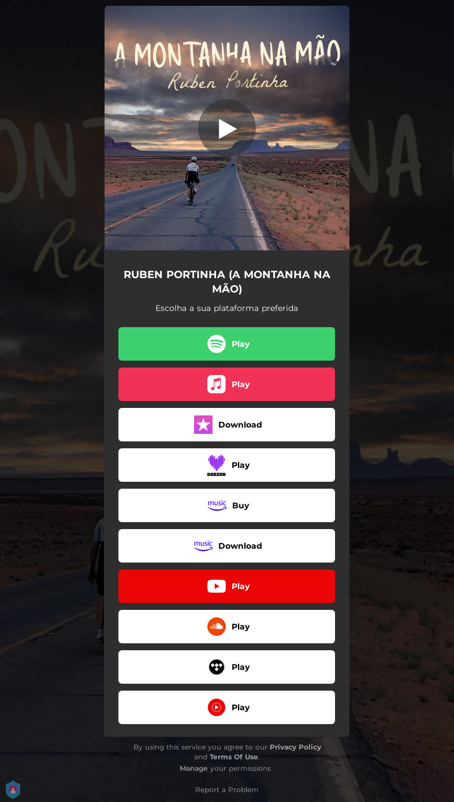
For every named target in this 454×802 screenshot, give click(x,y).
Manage (194, 768)
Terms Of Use (234, 756)
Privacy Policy (295, 747)
